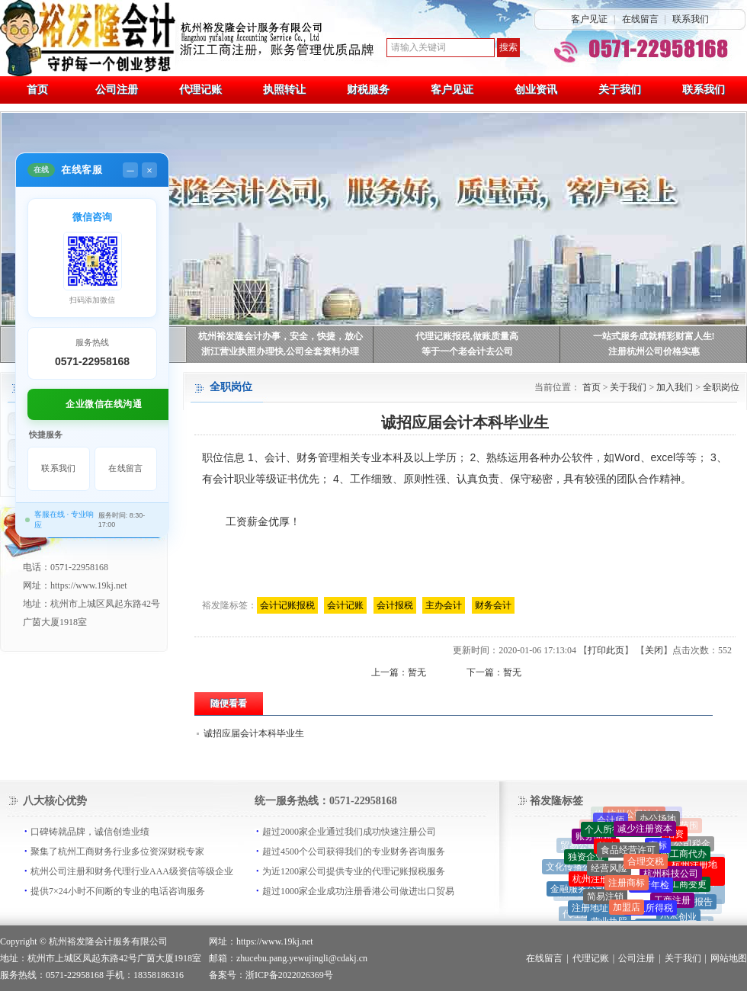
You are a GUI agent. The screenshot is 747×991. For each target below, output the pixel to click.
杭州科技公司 (670, 876)
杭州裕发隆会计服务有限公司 (108, 941)
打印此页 (606, 650)
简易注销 (605, 899)
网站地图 (728, 958)
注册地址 (590, 909)
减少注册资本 (644, 830)
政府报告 (694, 903)
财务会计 (493, 605)
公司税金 (692, 844)
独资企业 (586, 859)
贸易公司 (578, 846)
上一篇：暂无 (398, 672)
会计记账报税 (287, 605)
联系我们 (690, 19)
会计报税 (395, 605)
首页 (591, 387)
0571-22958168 (92, 361)
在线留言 (640, 19)
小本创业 (678, 919)
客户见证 (589, 19)
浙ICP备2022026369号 (289, 975)
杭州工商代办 (679, 856)
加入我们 (674, 387)
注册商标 (626, 885)
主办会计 (443, 605)
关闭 (654, 650)
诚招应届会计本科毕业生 (254, 733)
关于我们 (628, 387)
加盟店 (626, 909)
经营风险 (609, 870)
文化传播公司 (573, 868)
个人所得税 (650, 911)
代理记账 (590, 958)
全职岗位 (721, 387)
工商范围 (680, 826)
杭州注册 (590, 881)
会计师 (610, 821)
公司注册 (636, 958)
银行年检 (651, 887)
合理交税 (645, 864)
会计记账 (345, 605)
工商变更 (688, 886)
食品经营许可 (628, 852)
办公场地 (658, 820)
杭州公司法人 (634, 815)
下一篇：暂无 (493, 672)
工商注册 (672, 902)
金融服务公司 (577, 890)
